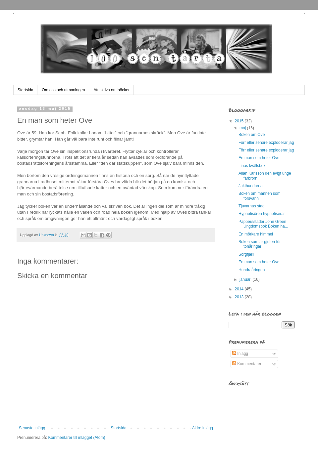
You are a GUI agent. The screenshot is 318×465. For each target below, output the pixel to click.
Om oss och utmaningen (63, 90)
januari (245, 279)
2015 (240, 121)
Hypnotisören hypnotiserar (261, 213)
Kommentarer (246, 363)
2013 (240, 297)
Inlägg (240, 353)
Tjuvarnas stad (251, 206)
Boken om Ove (251, 134)
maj (243, 128)
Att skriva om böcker (111, 90)
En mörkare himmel (255, 234)
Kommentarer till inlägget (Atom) (76, 437)
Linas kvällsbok (251, 165)
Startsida (25, 90)
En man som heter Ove (258, 157)
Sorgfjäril (246, 254)
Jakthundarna (250, 186)
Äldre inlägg (202, 428)
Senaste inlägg (32, 428)
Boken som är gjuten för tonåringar (259, 244)
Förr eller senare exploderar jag (266, 142)
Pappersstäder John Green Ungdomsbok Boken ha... (263, 224)
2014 (240, 289)
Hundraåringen (251, 270)
